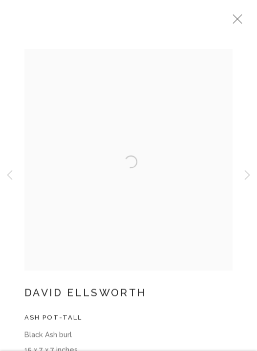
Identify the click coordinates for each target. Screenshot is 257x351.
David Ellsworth (85, 298)
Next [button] (247, 175)
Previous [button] (10, 175)
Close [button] (243, 22)
